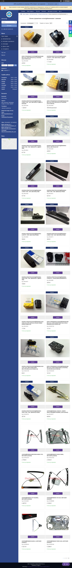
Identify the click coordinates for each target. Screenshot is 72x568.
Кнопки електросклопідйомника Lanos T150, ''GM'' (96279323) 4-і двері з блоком (32, 102)
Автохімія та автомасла (8, 41)
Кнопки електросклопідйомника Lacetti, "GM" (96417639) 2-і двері (56, 57)
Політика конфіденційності (44, 566)
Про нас (3, 52)
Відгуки (3, 55)
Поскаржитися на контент (33, 566)
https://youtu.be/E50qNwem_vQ (8, 125)
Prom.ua (43, 563)
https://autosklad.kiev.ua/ (7, 113)
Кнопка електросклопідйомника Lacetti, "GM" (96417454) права (31, 234)
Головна (23, 11)
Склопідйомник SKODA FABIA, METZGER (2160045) (55, 455)
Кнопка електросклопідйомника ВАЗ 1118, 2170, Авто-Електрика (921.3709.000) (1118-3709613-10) (32, 368)
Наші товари (4, 36)
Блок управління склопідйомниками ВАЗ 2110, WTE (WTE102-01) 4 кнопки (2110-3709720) (57, 102)
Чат (66, 564)
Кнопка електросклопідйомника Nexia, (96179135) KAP (56, 146)
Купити (32, 96)
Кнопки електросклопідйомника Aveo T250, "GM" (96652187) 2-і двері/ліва (31, 147)
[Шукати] (15, 22)
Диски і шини (6, 46)
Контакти (44, 11)
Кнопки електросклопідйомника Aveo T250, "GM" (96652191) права (56, 191)
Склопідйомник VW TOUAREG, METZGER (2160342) (30, 498)
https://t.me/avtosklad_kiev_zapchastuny (9, 120)
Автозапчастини (7, 38)
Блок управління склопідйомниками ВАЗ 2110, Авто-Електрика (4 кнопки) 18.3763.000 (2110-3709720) (57, 368)
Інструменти (6, 49)
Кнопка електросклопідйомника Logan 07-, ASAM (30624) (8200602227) (56, 277)
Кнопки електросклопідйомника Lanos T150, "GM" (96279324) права (56, 234)
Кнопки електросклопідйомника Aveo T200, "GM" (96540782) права (31, 411)
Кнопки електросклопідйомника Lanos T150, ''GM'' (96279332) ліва (31, 191)
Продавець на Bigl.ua (36, 565)
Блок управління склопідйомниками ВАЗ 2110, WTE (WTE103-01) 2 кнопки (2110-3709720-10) (32, 58)
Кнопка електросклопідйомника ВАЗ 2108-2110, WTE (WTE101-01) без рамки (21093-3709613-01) (32, 323)
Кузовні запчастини (43, 14)
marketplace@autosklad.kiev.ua (7, 117)
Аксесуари (5, 43)
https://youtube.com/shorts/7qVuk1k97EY (10, 128)
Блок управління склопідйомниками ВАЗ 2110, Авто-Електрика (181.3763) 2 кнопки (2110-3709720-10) (57, 323)
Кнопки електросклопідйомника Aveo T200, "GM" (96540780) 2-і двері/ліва (31, 278)
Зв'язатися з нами (52, 4)
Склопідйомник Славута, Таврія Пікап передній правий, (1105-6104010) (57, 411)
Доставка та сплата (52, 11)
